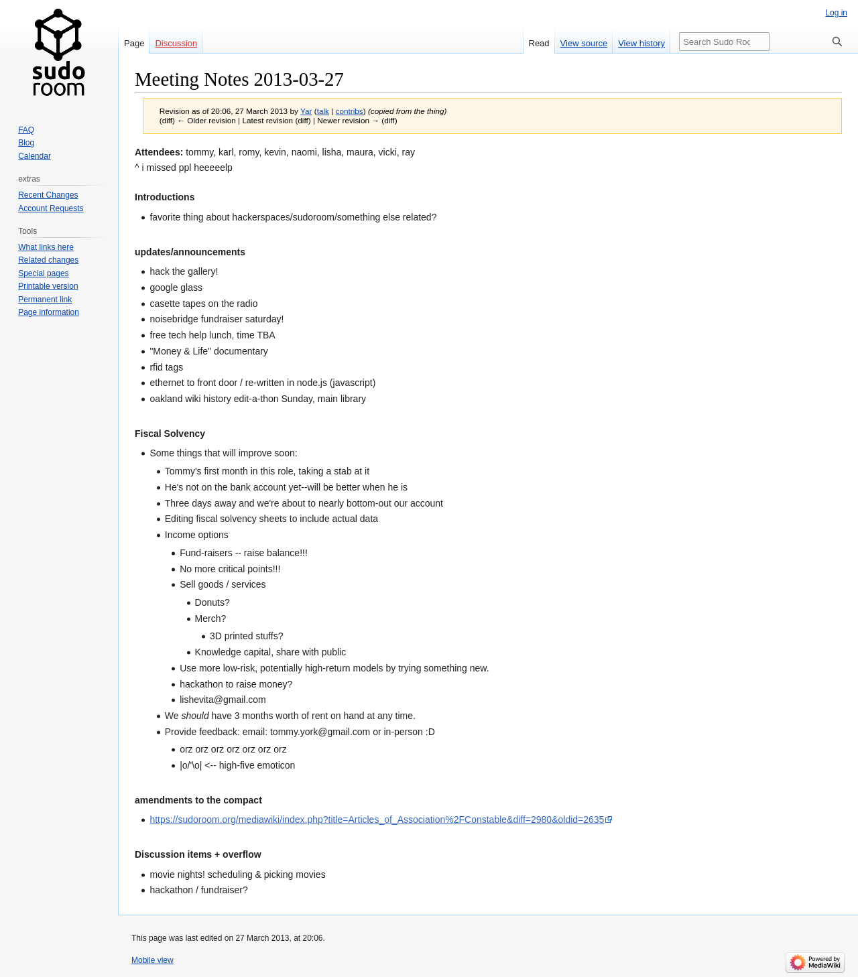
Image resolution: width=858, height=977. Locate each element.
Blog (26, 142)
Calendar (34, 156)
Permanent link (45, 299)
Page (134, 43)
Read (539, 43)
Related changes (48, 260)
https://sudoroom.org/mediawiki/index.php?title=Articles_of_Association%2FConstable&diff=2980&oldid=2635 (376, 819)
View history (641, 43)
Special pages (43, 273)
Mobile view (152, 960)
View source (584, 43)
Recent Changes (48, 195)
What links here (46, 247)
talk (323, 111)
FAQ (26, 130)
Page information (48, 312)
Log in (836, 12)
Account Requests (50, 208)
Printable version (48, 286)
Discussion (176, 43)
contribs (349, 111)
